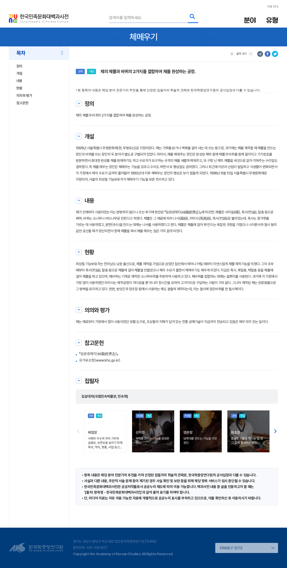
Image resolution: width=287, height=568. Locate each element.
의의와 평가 (24, 95)
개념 (91, 71)
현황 (19, 88)
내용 (19, 81)
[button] (275, 431)
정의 (19, 66)
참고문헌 (22, 103)
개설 (19, 73)
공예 (80, 71)
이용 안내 (272, 6)
